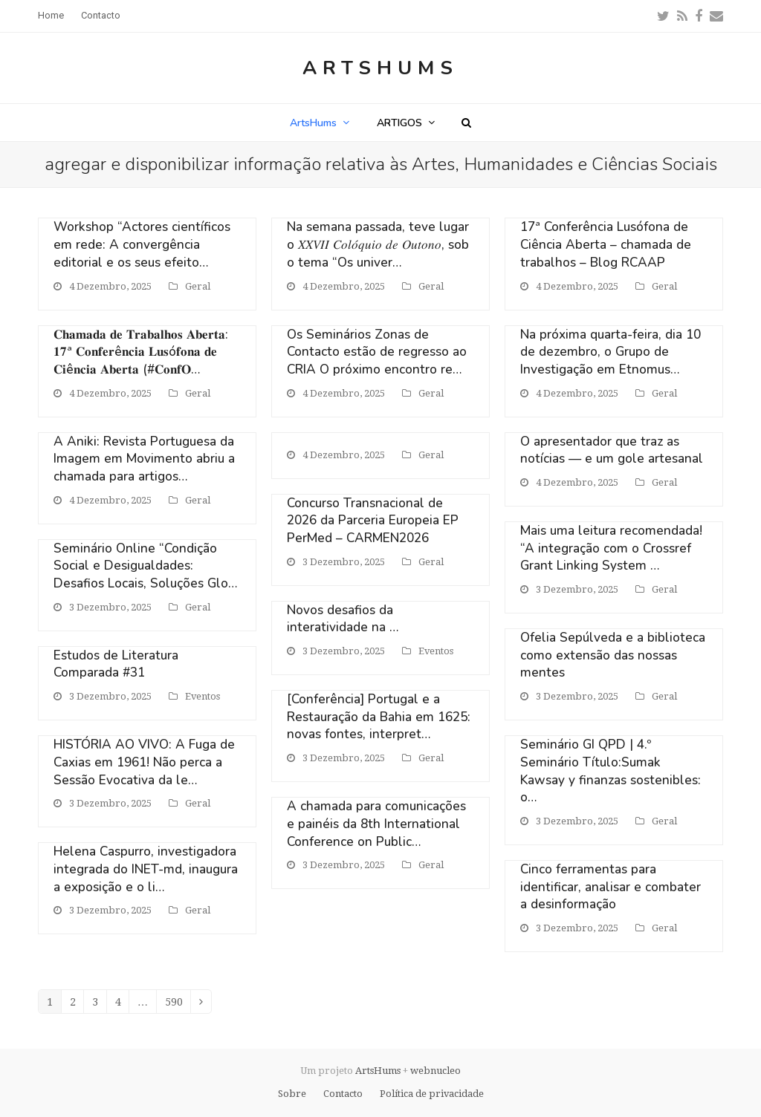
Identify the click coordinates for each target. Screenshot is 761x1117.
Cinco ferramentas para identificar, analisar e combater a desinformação (610, 887)
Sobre (292, 1093)
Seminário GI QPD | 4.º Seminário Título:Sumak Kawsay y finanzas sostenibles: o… (610, 771)
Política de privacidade (432, 1093)
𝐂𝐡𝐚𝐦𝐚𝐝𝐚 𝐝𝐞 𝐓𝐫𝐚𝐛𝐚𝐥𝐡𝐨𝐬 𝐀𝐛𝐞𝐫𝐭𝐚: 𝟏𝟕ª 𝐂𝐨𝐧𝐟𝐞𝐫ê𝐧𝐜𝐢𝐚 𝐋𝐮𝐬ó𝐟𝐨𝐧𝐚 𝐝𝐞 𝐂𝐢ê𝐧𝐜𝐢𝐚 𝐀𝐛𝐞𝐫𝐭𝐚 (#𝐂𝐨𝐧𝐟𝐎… (141, 352)
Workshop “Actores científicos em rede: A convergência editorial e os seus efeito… (142, 244)
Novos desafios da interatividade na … (342, 619)
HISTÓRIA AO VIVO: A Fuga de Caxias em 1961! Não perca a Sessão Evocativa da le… (144, 762)
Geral (197, 286)
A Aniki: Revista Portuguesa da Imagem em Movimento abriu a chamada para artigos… (144, 459)
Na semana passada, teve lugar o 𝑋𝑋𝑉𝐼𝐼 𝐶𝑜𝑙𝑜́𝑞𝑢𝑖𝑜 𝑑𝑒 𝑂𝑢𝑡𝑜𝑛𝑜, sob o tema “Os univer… (378, 244)
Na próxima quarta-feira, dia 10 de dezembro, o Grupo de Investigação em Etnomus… (610, 352)
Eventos (202, 696)
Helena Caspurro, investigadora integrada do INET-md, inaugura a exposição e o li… (146, 869)
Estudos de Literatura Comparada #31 (116, 664)
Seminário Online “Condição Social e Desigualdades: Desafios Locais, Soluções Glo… (145, 566)
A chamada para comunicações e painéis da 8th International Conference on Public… (376, 824)
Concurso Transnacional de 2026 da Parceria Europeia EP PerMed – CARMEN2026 (373, 521)
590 (178, 1004)
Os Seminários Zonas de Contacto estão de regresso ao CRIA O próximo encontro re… (377, 352)
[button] (466, 122)
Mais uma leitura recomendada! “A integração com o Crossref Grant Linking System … (611, 548)
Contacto (343, 1093)
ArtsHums (380, 68)
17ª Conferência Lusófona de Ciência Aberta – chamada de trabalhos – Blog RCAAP (605, 244)
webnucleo (435, 1070)
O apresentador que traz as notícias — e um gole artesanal (611, 450)
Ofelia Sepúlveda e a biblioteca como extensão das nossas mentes (612, 655)
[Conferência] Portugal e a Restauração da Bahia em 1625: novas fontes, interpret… (378, 717)
